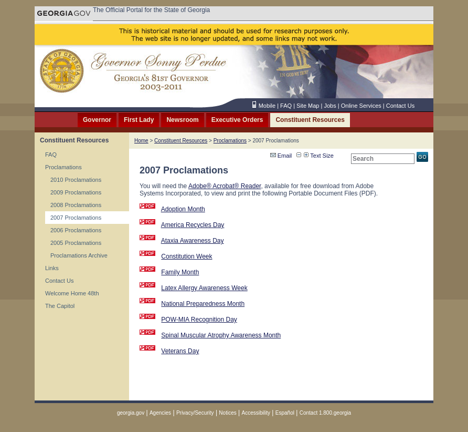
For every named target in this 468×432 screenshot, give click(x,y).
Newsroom (182, 120)
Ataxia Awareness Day (192, 240)
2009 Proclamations (75, 192)
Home (141, 140)
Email (281, 155)
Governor (97, 120)
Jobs (330, 105)
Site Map (307, 105)
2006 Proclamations (75, 230)
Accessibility (256, 413)
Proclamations (63, 167)
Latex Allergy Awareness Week (204, 288)
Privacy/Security (195, 413)
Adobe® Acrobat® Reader (224, 186)
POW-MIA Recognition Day (199, 319)
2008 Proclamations (75, 205)
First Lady (139, 120)
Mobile (267, 105)
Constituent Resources (309, 120)
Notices (227, 413)
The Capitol (60, 306)
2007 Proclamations (75, 217)
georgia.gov (130, 413)
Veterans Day (180, 351)
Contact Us (400, 105)
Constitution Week (186, 256)
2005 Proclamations (75, 243)
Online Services (361, 105)
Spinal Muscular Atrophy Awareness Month (221, 335)
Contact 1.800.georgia (325, 413)
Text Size (319, 155)
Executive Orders (237, 120)
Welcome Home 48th (72, 293)
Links (52, 268)
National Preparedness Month (202, 303)
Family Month (180, 272)
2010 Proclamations (75, 180)
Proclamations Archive (79, 255)
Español (284, 413)
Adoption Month (183, 209)
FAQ (286, 105)
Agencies (160, 413)
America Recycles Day (193, 225)
